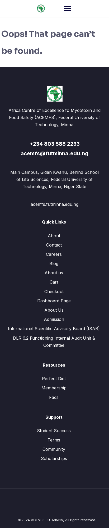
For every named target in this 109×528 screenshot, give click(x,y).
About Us (54, 310)
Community (53, 449)
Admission (54, 319)
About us (54, 272)
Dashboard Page (54, 300)
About (54, 235)
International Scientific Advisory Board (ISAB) (54, 328)
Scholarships (54, 458)
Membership (54, 387)
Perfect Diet (54, 378)
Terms (54, 440)
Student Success (54, 430)
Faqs (54, 397)
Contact (54, 245)
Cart (54, 282)
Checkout (54, 291)
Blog (53, 263)
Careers (54, 254)
